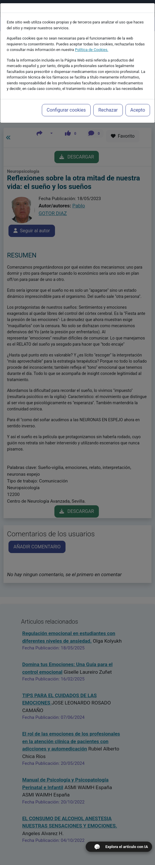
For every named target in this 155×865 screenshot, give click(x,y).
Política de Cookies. (91, 44)
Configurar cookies (66, 104)
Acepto (137, 104)
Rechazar (108, 104)
